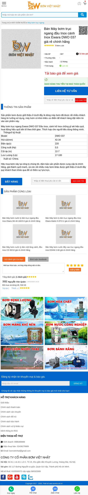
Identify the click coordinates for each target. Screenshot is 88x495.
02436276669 (23, 446)
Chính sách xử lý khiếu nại (12, 426)
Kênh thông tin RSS (9, 431)
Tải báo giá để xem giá (61, 73)
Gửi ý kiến (75, 270)
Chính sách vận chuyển (11, 412)
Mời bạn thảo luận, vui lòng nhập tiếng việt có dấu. (33, 268)
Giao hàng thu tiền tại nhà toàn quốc (64, 84)
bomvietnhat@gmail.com (20, 451)
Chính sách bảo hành (10, 421)
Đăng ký (78, 383)
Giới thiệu (5, 403)
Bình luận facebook (38, 259)
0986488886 (19, 442)
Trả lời (5, 288)
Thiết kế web (47, 484)
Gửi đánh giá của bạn (13, 259)
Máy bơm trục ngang (36, 23)
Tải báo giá (82, 54)
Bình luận (59, 46)
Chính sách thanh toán (10, 407)
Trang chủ (6, 23)
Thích (13, 288)
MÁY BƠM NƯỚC (19, 23)
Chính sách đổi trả (8, 417)
